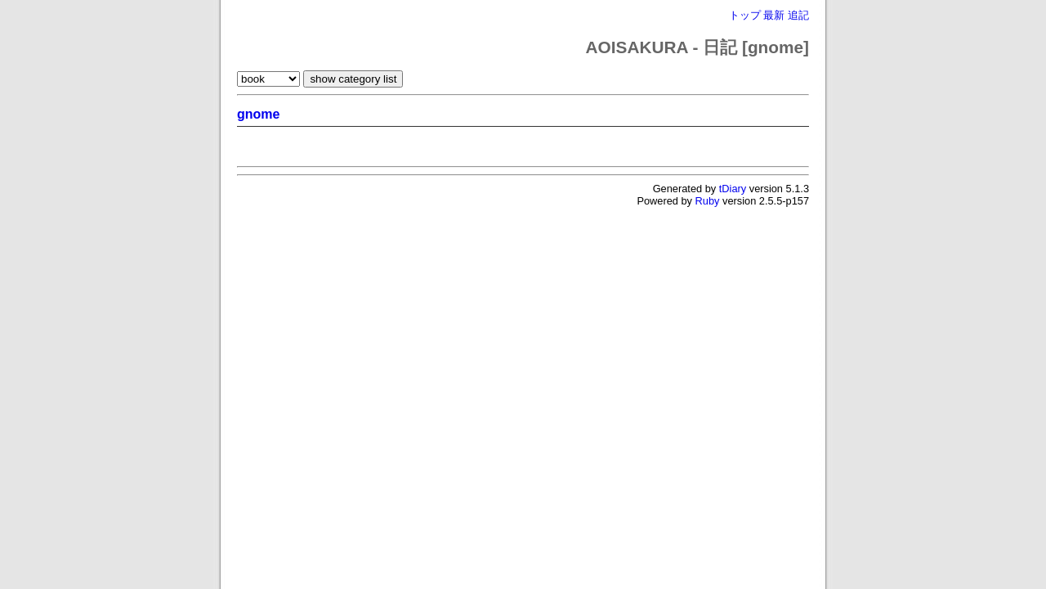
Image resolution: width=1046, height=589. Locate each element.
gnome (258, 114)
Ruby (707, 201)
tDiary (732, 188)
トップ (745, 15)
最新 (773, 15)
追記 (798, 15)
